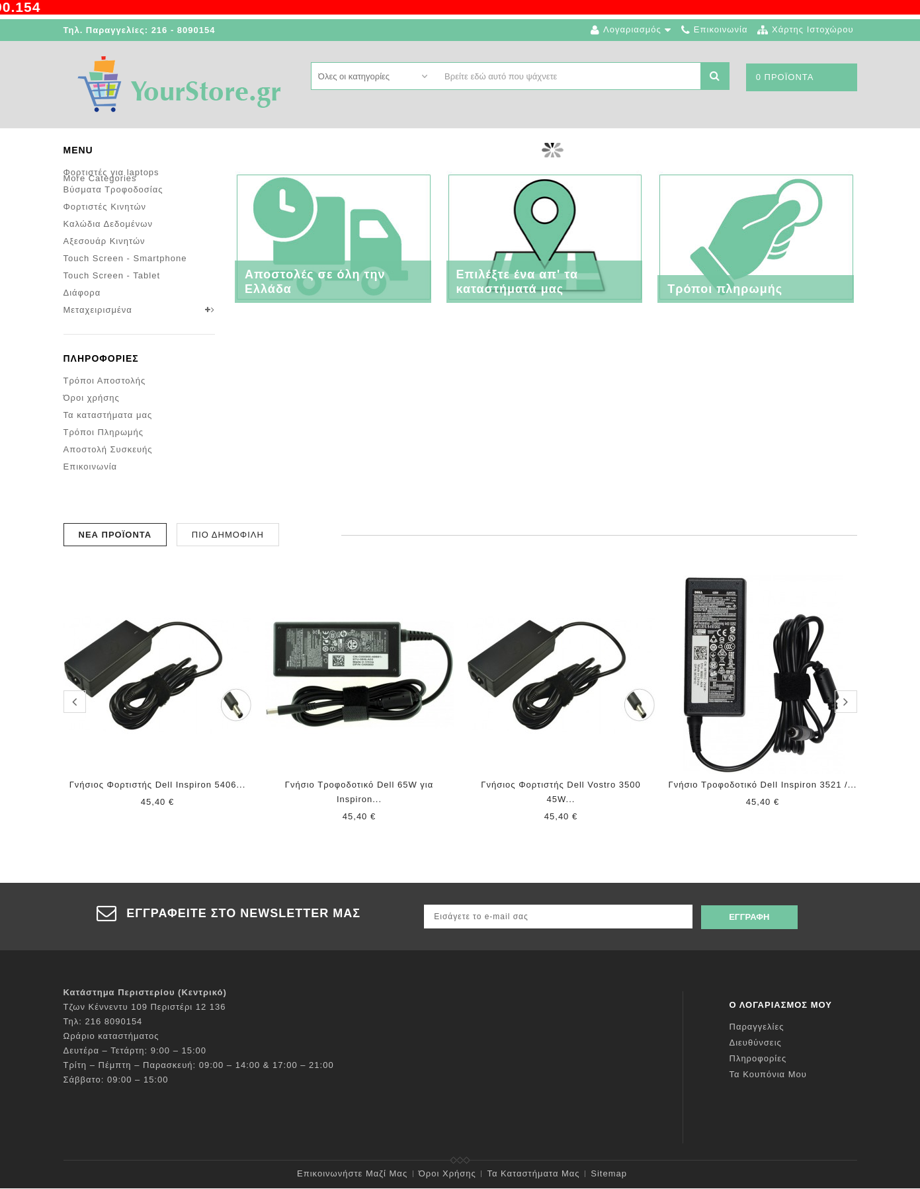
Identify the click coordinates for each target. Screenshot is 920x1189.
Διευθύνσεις (756, 1043)
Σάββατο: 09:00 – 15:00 (116, 1080)
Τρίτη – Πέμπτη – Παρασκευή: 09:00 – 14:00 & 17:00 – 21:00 (198, 1066)
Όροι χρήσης (91, 414)
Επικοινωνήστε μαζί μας (352, 1174)
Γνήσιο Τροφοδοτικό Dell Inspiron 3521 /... (763, 787)
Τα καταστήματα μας (108, 431)
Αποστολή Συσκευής (108, 465)
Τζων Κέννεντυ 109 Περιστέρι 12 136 (144, 1007)
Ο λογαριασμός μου (781, 1005)
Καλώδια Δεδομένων (108, 224)
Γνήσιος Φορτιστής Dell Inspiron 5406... (157, 787)
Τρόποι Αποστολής (104, 396)
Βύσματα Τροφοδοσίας (113, 189)
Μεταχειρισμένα (97, 310)
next (846, 705)
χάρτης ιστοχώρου (812, 29)
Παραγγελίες (757, 1027)
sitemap (609, 1174)
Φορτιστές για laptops (111, 172)
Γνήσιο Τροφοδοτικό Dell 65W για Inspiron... (359, 794)
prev (74, 705)
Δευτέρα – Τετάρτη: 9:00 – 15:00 (135, 1051)
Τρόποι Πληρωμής (103, 448)
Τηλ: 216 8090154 (103, 1022)
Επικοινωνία (90, 482)
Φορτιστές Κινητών (105, 207)
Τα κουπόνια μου (768, 1075)
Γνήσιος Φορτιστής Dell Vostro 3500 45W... (560, 794)
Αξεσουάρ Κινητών (104, 241)
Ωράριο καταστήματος (111, 1037)
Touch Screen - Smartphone (125, 258)
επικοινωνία (721, 29)
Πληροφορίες (101, 374)
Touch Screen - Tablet (112, 275)
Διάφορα (82, 293)
